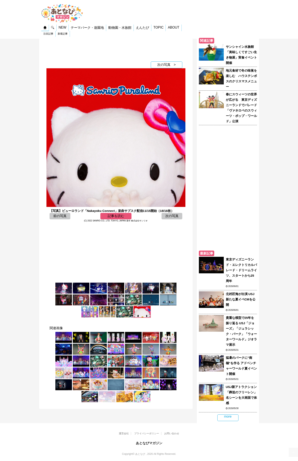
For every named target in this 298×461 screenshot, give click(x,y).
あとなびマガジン (149, 443)
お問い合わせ (171, 433)
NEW (62, 27)
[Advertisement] (116, 49)
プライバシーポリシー (146, 433)
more (227, 416)
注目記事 (48, 33)
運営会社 (124, 433)
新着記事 (63, 33)
